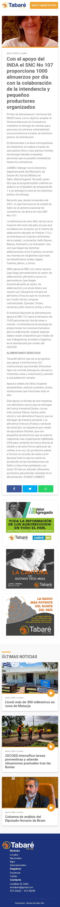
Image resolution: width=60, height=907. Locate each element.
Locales (23, 53)
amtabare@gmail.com (21, 887)
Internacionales (18, 865)
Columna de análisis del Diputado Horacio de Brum (25, 818)
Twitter (13, 876)
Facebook (15, 872)
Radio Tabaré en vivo (44, 5)
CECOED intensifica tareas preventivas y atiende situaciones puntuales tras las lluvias (28, 761)
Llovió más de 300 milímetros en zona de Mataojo (30, 704)
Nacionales (16, 858)
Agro (12, 861)
